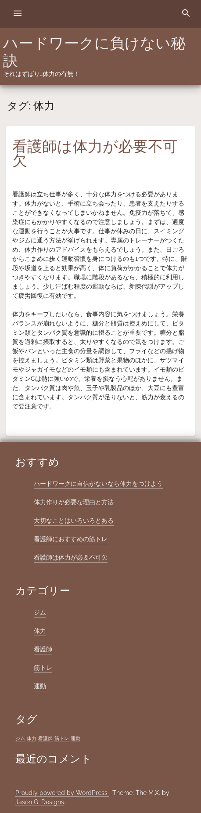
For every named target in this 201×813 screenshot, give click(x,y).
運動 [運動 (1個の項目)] (75, 738)
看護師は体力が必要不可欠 (95, 153)
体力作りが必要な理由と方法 (74, 502)
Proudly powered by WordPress (62, 792)
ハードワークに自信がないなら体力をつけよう (98, 483)
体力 (40, 630)
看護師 (43, 649)
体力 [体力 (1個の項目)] (31, 738)
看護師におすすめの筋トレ (71, 538)
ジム (40, 612)
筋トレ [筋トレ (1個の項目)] (61, 738)
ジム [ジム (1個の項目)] (20, 738)
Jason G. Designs (39, 802)
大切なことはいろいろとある (74, 520)
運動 (40, 686)
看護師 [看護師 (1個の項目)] (45, 738)
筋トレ (43, 667)
